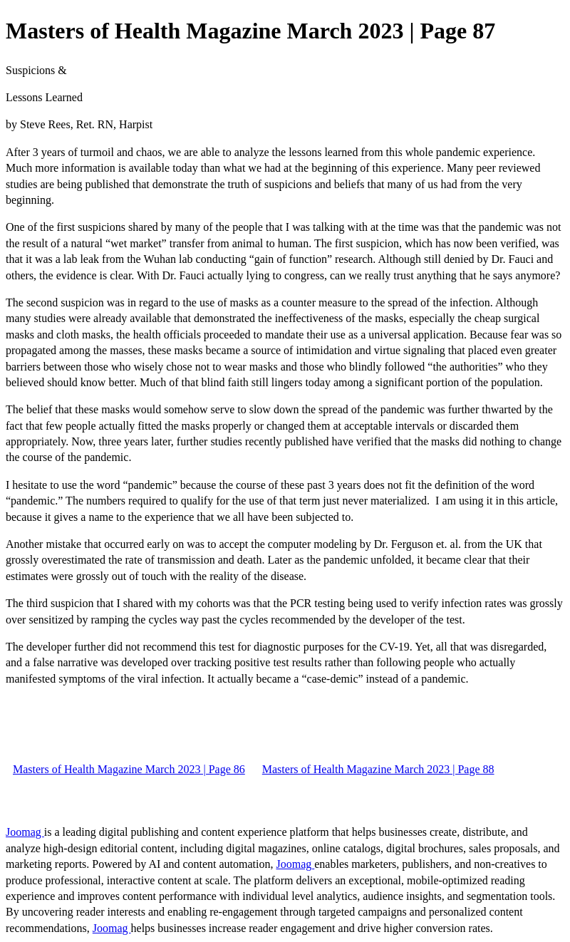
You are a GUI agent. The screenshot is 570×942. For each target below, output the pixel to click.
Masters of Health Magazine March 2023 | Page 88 (378, 769)
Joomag (25, 832)
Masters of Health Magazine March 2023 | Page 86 (129, 769)
